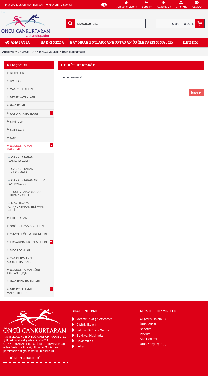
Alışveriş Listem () (153, 319)
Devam (196, 93)
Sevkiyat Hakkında (87, 336)
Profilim (145, 334)
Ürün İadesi (148, 324)
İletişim (79, 346)
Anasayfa (8, 51)
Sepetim (145, 329)
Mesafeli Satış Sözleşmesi (92, 319)
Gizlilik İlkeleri (84, 325)
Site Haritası (148, 339)
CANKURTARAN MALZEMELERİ (38, 51)
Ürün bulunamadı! (73, 51)
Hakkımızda (82, 341)
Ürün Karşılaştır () (153, 344)
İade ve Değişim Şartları (91, 330)
